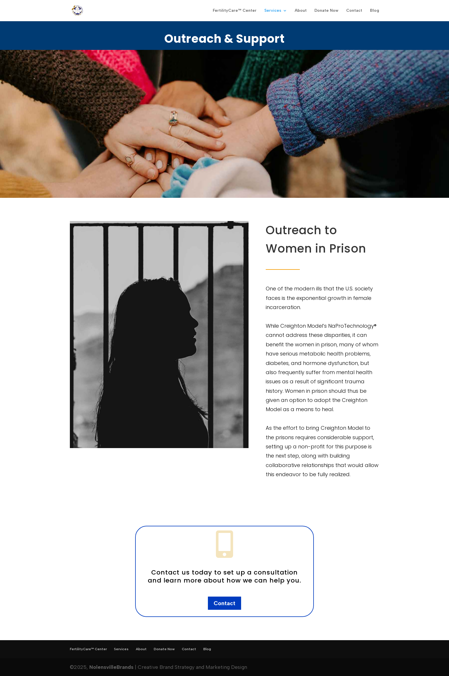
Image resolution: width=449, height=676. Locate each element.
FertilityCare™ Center (235, 11)
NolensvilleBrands (111, 667)
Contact (354, 11)
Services (272, 11)
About (301, 11)
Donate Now (326, 11)
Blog (374, 11)
